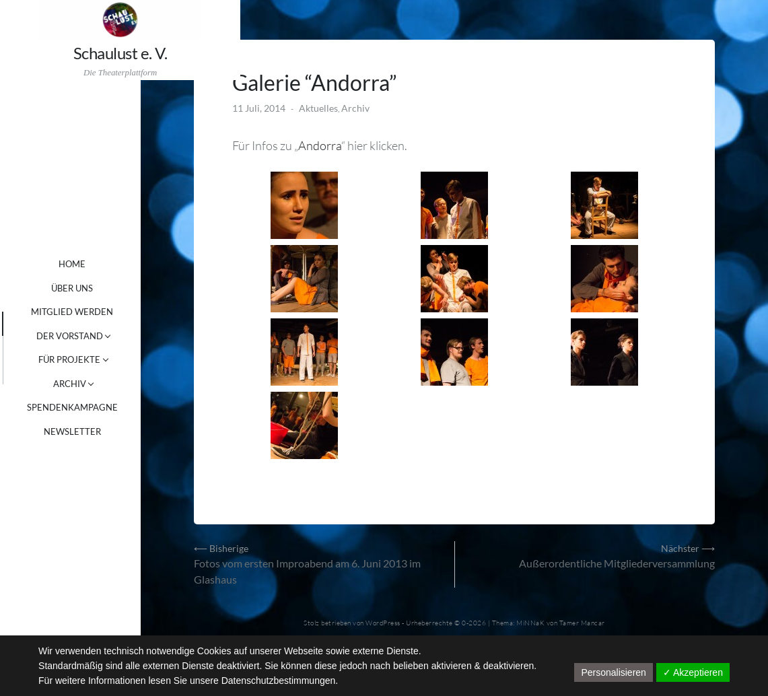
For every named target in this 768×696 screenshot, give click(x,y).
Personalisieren (613, 672)
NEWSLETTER (93, 431)
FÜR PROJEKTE (90, 359)
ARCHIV (90, 383)
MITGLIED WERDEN (93, 311)
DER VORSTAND (90, 335)
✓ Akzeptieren (693, 672)
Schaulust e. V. (81, 53)
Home (92, 263)
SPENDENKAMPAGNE (93, 407)
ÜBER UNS (93, 288)
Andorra (348, 139)
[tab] (12, 324)
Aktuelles (347, 102)
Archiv (384, 102)
